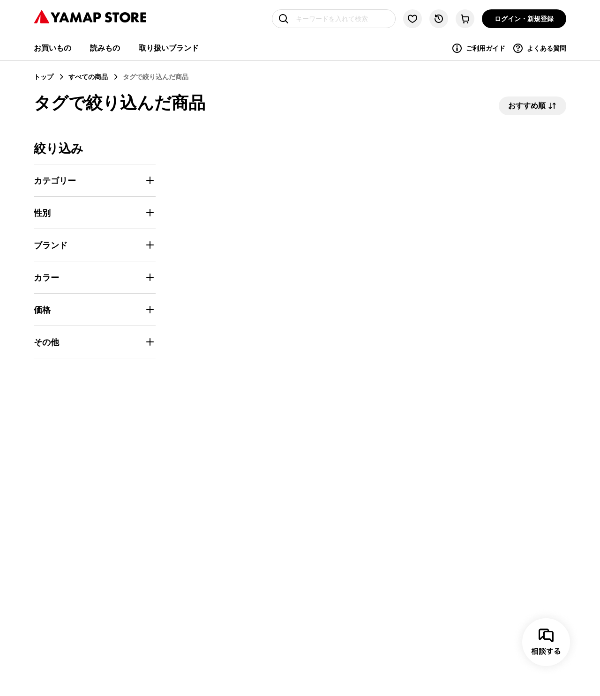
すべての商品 (88, 76)
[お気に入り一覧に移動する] (412, 18)
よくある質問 (539, 48)
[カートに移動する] (465, 18)
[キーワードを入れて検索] (334, 18)
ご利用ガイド (478, 48)
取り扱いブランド (169, 48)
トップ (43, 76)
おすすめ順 (532, 106)
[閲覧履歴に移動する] (438, 18)
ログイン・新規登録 (524, 18)
